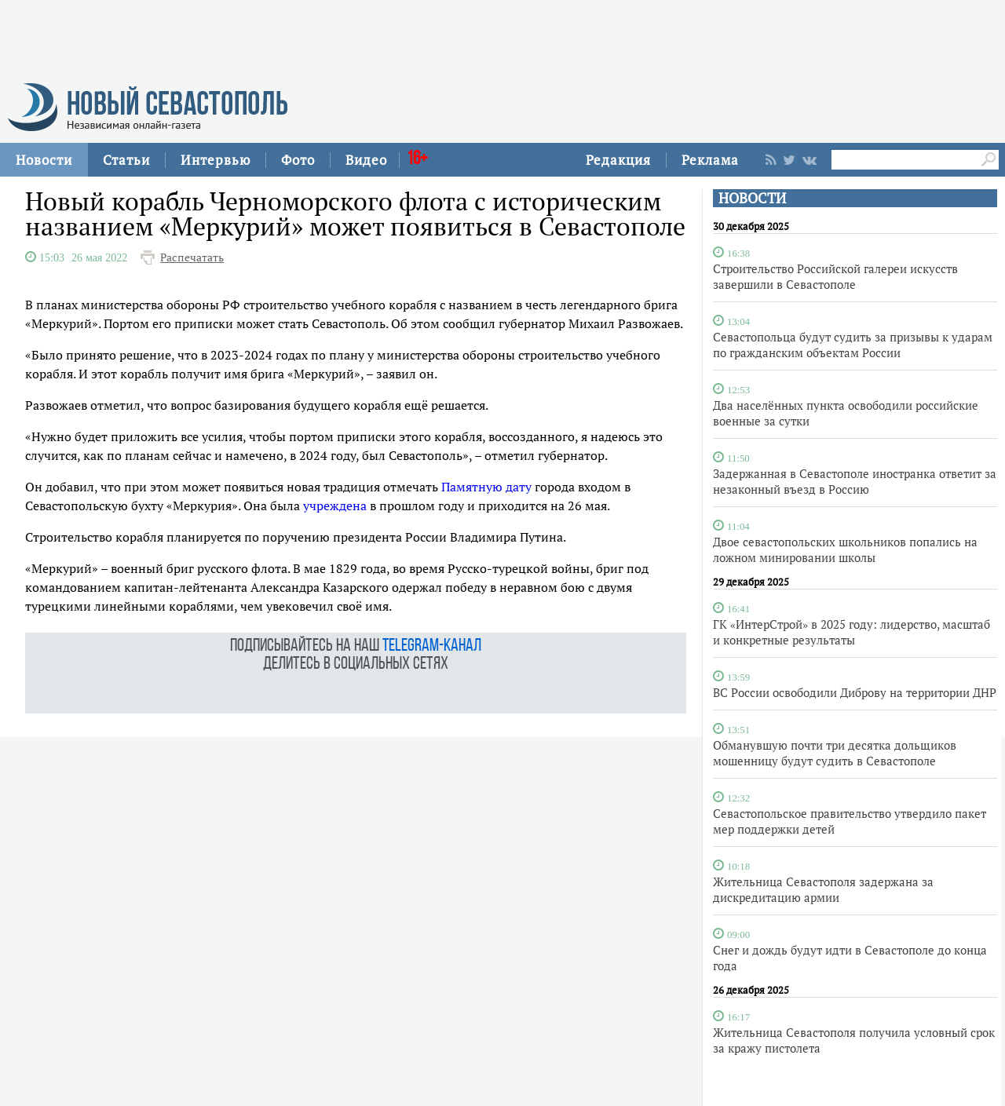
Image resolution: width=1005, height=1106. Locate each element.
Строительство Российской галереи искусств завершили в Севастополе (835, 276)
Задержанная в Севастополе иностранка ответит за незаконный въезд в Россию (854, 481)
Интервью (215, 160)
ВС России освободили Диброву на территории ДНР (854, 692)
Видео (366, 160)
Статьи (126, 160)
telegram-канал (431, 646)
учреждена (335, 505)
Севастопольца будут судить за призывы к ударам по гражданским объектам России (852, 344)
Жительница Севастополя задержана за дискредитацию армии (823, 889)
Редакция (618, 160)
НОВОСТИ (752, 198)
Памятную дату (486, 486)
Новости (44, 160)
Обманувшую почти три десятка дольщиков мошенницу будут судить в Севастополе (834, 752)
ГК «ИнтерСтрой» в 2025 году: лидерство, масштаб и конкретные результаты (851, 632)
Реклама (710, 160)
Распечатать (192, 257)
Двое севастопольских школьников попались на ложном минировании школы (845, 549)
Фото (298, 160)
